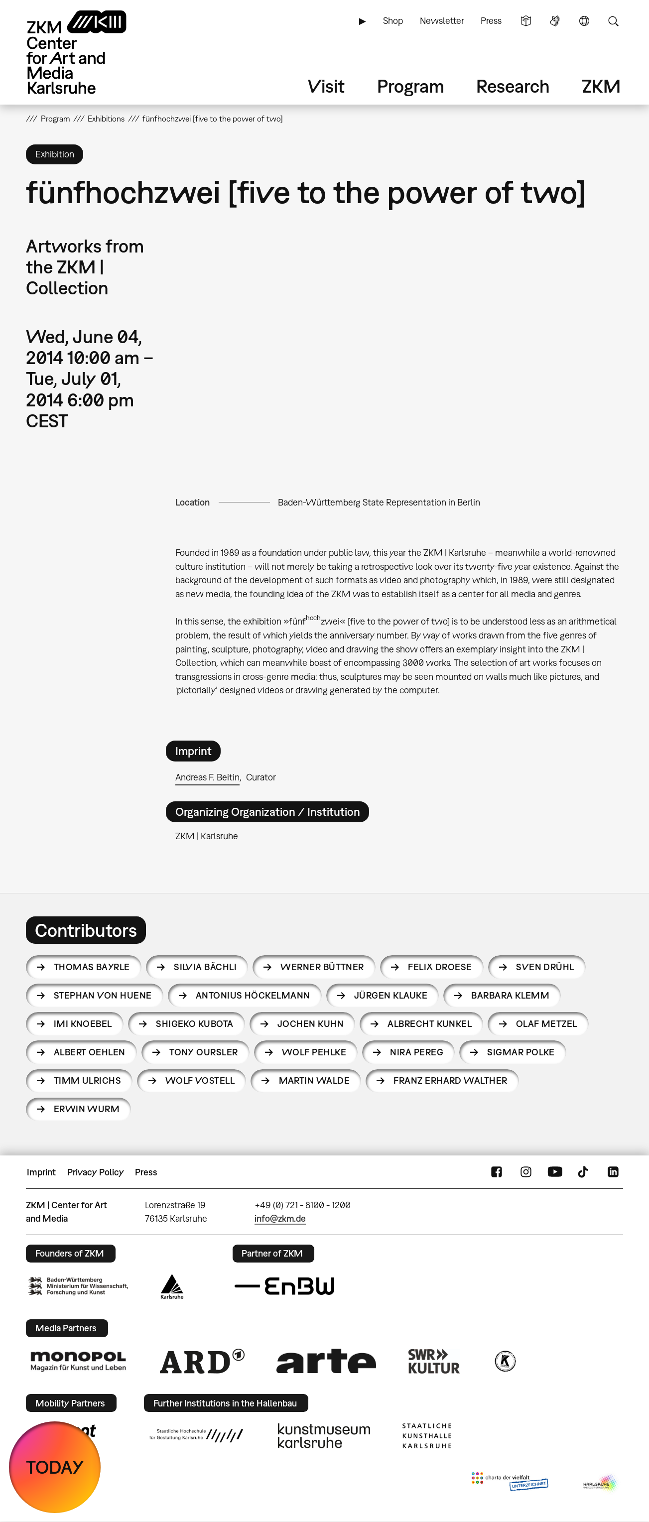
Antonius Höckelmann (253, 995)
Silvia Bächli (205, 967)
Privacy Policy (95, 1172)
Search (613, 21)
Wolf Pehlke (314, 1052)
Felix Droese (440, 967)
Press (491, 20)
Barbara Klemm (510, 995)
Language (584, 21)
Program (410, 86)
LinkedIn (613, 1172)
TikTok (584, 1172)
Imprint (41, 1172)
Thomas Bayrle (92, 967)
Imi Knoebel (83, 1023)
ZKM (601, 86)
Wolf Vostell (200, 1080)
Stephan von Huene (103, 995)
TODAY (55, 1467)
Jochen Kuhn (310, 1023)
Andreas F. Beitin (207, 777)
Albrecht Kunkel (430, 1023)
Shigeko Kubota (194, 1023)
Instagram (526, 1172)
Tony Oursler (203, 1052)
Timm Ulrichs (88, 1080)
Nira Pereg (416, 1052)
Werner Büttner (322, 967)
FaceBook (497, 1172)
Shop (393, 20)
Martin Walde (314, 1080)
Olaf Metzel (546, 1023)
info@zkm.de (280, 1218)
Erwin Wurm (87, 1109)
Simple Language (526, 21)
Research (513, 86)
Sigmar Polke (521, 1052)
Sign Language (555, 21)
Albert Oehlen (90, 1052)
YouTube (555, 1172)
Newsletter (442, 20)
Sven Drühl (545, 967)
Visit (326, 86)
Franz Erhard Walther (450, 1080)
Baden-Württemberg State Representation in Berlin (379, 502)
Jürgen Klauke (390, 995)
